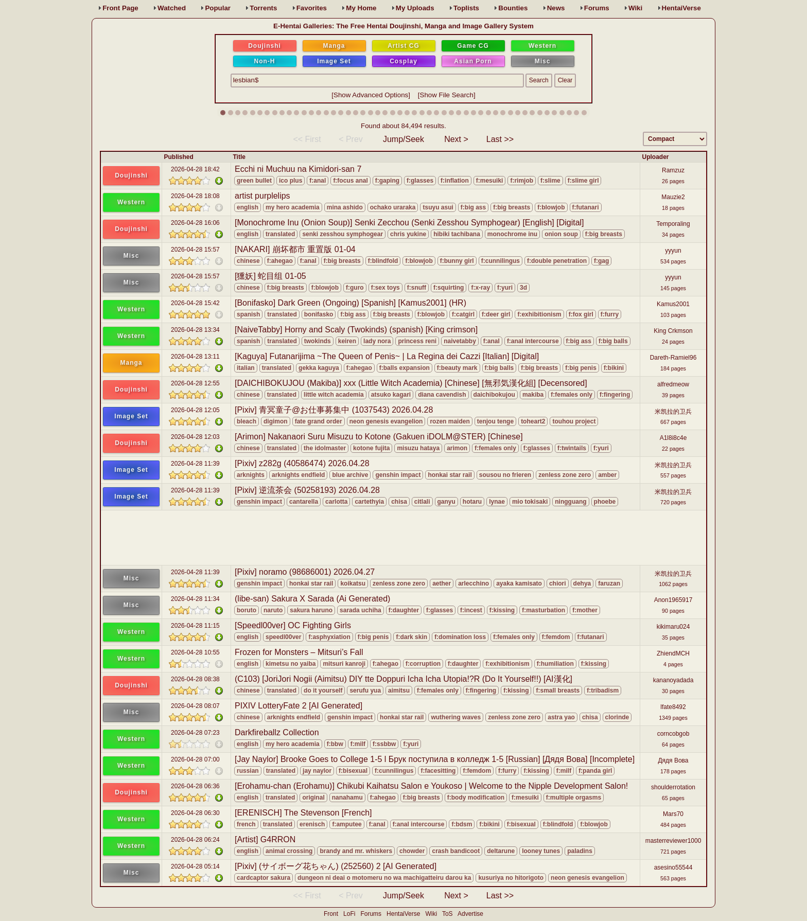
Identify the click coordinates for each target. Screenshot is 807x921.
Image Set (334, 61)
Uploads (415, 8)
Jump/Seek (403, 139)
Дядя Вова (673, 760)
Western (542, 45)
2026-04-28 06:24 (195, 839)
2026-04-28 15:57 (195, 249)
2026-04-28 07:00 (195, 759)
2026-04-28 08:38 (195, 679)
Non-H (264, 61)
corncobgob (673, 733)
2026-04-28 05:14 (195, 866)
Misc (543, 61)
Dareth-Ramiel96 (673, 357)
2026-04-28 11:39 (195, 463)
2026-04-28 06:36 (195, 786)
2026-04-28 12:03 (195, 436)
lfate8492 (673, 707)
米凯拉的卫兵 (673, 411)
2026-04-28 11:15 (195, 625)
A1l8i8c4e (673, 437)
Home (361, 8)
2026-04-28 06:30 (195, 813)
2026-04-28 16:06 (195, 222)
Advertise (470, 913)
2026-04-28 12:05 (195, 410)
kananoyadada (673, 680)
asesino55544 (673, 867)
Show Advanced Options (371, 95)
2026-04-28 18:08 (195, 196)
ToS (447, 913)
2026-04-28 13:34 (195, 329)
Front (120, 8)
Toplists (466, 8)
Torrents (263, 8)
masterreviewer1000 (673, 840)
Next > (456, 139)
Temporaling (673, 223)
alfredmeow (673, 384)
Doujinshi (264, 45)
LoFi (349, 913)
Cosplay (403, 61)
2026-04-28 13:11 (195, 356)
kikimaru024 (673, 626)
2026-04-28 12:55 (195, 383)
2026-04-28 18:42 (195, 169)
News (556, 8)
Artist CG (403, 45)
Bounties (513, 8)
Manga (334, 45)
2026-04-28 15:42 (195, 303)
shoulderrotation (673, 787)
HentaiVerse (681, 8)
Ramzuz (673, 170)
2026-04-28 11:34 (195, 599)
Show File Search (446, 95)
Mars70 (673, 814)
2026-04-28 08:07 (195, 706)
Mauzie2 (673, 197)
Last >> (500, 139)
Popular (218, 8)
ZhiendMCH (673, 653)
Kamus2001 (673, 304)
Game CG (473, 45)
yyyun (673, 250)
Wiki (635, 8)
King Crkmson (673, 330)
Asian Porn (473, 61)
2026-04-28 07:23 (195, 732)
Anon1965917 (673, 600)
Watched (171, 8)
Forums (596, 8)
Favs (311, 8)
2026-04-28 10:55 (195, 652)
